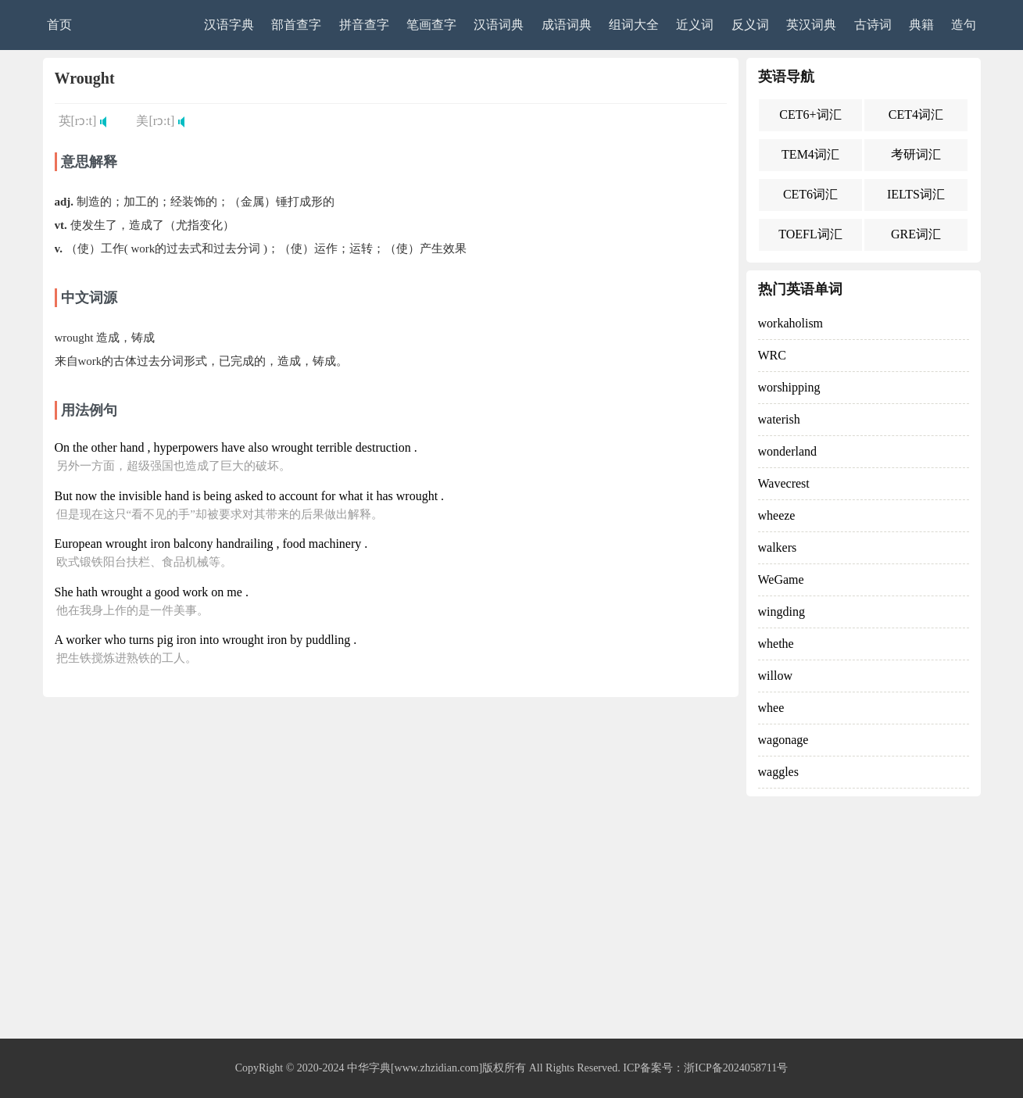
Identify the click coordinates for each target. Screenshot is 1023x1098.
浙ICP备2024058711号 (736, 1068)
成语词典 (567, 24)
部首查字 (296, 24)
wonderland (787, 451)
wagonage (783, 739)
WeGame (781, 579)
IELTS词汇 (916, 194)
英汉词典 (811, 24)
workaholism (791, 323)
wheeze (777, 515)
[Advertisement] (512, 921)
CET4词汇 (916, 114)
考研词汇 (916, 154)
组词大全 (634, 24)
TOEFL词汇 (810, 234)
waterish (779, 419)
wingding (781, 611)
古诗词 (873, 24)
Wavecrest (784, 483)
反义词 (750, 24)
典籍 (921, 24)
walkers (777, 547)
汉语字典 (229, 24)
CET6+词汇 (810, 114)
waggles (778, 771)
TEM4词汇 (810, 154)
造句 (963, 24)
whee (771, 707)
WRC (772, 355)
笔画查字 (431, 24)
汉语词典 (499, 24)
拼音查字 (364, 24)
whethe (776, 643)
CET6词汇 (810, 194)
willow (775, 675)
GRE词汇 (916, 234)
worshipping (789, 387)
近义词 (695, 24)
